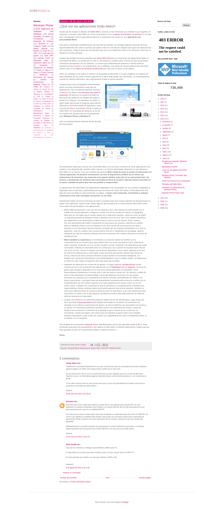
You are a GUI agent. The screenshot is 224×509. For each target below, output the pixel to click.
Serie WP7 (105, 348)
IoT (52, 63)
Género (36, 89)
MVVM (36, 51)
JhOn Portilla (71, 444)
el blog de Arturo (91, 324)
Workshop (36, 94)
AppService (47, 127)
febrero (165, 155)
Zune (71, 108)
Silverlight (36, 123)
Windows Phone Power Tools (173, 193)
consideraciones (129, 264)
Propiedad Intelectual (41, 118)
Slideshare (43, 75)
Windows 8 (43, 44)
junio (164, 142)
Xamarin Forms (44, 58)
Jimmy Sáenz (71, 363)
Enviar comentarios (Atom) (80, 482)
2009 (162, 205)
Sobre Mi (46, 51)
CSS (37, 101)
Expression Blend (84, 302)
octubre (165, 128)
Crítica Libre (46, 104)
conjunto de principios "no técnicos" (128, 34)
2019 (162, 99)
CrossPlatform (48, 94)
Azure (82, 108)
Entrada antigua (145, 478)
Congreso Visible (40, 46)
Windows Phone (115, 348)
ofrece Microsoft (103, 58)
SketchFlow (47, 123)
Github (47, 108)
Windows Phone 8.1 (41, 85)
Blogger (126, 502)
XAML (35, 87)
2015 (162, 109)
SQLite (48, 137)
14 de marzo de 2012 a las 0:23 (78, 437)
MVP (48, 132)
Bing (47, 70)
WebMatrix (37, 127)
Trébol (44, 99)
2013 (162, 116)
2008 (162, 208)
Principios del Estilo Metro (172, 184)
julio (164, 138)
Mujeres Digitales (43, 92)
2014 (162, 112)
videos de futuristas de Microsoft (89, 69)
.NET (35, 53)
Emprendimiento (38, 130)
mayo (164, 145)
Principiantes (38, 39)
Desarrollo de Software (43, 41)
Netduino (47, 87)
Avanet (39, 70)
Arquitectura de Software (43, 68)
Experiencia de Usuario (88, 348)
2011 (162, 198)
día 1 (140, 324)
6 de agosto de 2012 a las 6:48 (77, 468)
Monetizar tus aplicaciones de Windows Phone (173, 189)
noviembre (166, 125)
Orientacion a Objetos (41, 116)
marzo (165, 152)
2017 (162, 102)
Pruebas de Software (41, 120)
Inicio (108, 478)
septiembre (166, 132)
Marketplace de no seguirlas (123, 267)
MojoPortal (36, 135)
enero (164, 158)
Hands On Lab (47, 89)
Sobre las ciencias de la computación (176, 181)
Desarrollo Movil (73, 348)
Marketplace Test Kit (169, 167)
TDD (38, 96)
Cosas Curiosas (47, 73)
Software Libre (40, 125)
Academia (43, 65)
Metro (99, 348)
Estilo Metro (95, 32)
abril (164, 148)
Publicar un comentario (72, 473)
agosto (165, 135)
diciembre (166, 122)
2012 (162, 119)
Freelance (36, 106)
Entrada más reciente (68, 478)
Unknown (70, 401)
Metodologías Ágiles (41, 113)
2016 (162, 105)
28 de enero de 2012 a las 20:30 (78, 394)
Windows (37, 34)
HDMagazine (37, 111)
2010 (162, 201)
